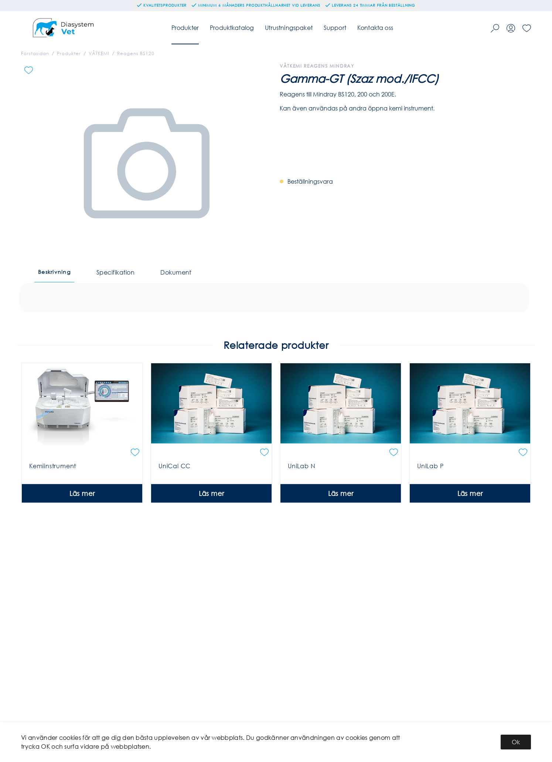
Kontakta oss (375, 27)
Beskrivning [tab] (54, 271)
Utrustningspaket (289, 27)
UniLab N (301, 507)
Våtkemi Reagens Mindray (317, 66)
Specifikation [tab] (115, 272)
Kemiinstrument (52, 507)
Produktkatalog (232, 27)
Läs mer (82, 535)
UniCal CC (175, 507)
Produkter (185, 27)
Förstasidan (35, 53)
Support (335, 27)
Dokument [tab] (175, 272)
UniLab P (430, 507)
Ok (516, 742)
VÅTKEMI (99, 53)
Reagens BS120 (135, 53)
